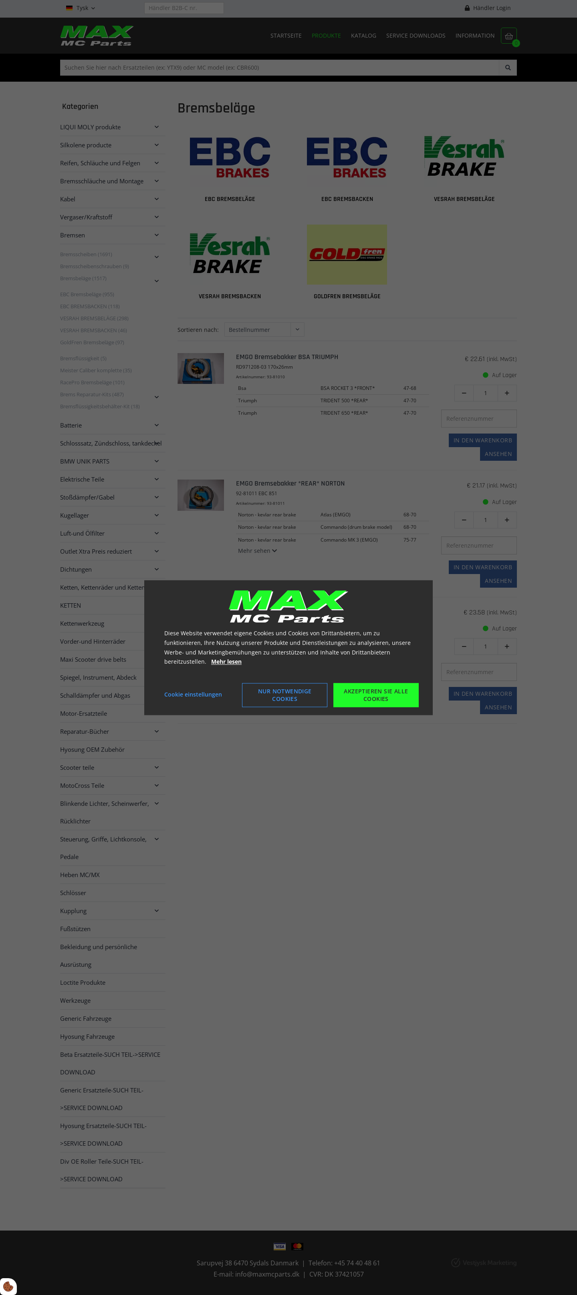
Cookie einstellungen (193, 695)
